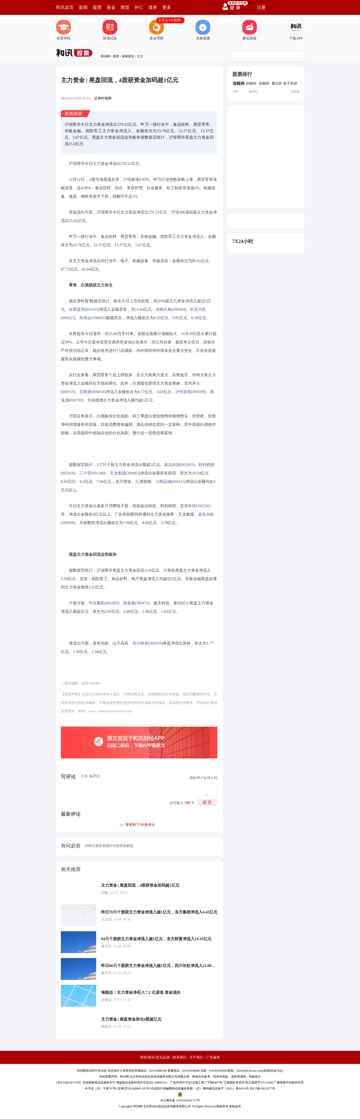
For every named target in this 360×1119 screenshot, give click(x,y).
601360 (98, 473)
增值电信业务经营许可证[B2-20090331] (141, 1082)
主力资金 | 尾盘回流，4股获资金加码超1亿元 (140, 885)
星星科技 (188, 506)
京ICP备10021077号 (262, 1088)
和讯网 (105, 56)
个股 (113, 375)
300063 (133, 473)
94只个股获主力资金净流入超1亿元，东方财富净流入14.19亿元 (156, 939)
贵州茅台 (192, 383)
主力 (97, 163)
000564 (179, 309)
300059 (155, 643)
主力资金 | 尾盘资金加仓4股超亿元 (131, 1019)
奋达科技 (172, 465)
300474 (142, 603)
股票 (97, 7)
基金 (111, 7)
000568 (198, 392)
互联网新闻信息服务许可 (98, 1082)
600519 (68, 392)
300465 (98, 318)
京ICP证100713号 (68, 1082)
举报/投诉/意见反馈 (155, 1057)
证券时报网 (103, 98)
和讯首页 (65, 7)
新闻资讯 (128, 56)
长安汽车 (198, 309)
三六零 (85, 473)
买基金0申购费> (170, 20)
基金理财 (156, 30)
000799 (76, 400)
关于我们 (196, 1057)
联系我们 (180, 1057)
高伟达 (85, 318)
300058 (68, 523)
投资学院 (63, 30)
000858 (98, 392)
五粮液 (85, 392)
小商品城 (163, 481)
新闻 (83, 7)
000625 (68, 318)
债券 (152, 7)
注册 (261, 7)
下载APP (295, 30)
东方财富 (140, 643)
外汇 (138, 7)
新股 (145, 301)
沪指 (127, 179)
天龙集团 (118, 473)
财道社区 (110, 30)
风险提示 (255, 1076)
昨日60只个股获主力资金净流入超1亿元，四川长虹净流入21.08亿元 (159, 966)
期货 (124, 7)
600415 (178, 481)
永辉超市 (77, 309)
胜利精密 (206, 465)
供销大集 (164, 309)
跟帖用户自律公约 (203, 778)
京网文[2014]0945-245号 (133, 1088)
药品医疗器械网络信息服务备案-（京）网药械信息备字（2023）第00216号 (200, 1088)
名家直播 (203, 30)
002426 (68, 473)
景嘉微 (129, 603)
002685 (112, 603)
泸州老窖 (183, 392)
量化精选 (249, 30)
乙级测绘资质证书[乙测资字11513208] (248, 1082)
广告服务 (213, 1057)
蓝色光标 (206, 514)
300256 (203, 506)
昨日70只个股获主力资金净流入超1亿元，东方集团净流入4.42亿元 (159, 912)
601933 (92, 309)
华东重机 (97, 603)
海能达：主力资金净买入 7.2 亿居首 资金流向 (141, 992)
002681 (187, 465)
